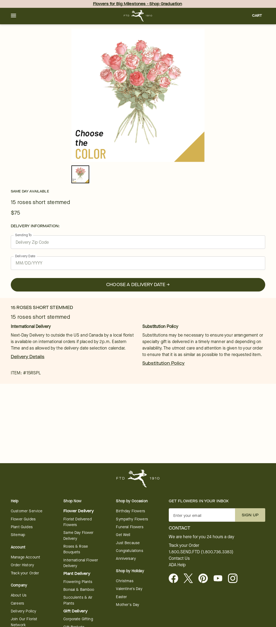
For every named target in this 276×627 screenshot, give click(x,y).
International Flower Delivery (80, 563)
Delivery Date (25, 256)
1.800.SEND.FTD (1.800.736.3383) (201, 552)
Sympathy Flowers (132, 519)
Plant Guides (22, 527)
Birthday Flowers (130, 511)
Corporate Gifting (78, 619)
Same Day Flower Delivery (78, 535)
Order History (22, 565)
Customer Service (26, 511)
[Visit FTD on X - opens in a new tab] (190, 579)
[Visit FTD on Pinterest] (205, 579)
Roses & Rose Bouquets (75, 549)
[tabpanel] (138, 95)
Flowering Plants (77, 581)
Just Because (128, 542)
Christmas (124, 581)
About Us (18, 595)
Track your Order (25, 573)
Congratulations (129, 550)
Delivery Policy (23, 611)
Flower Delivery (78, 511)
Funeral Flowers (129, 527)
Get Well (123, 534)
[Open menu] (13, 15)
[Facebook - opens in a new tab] (175, 579)
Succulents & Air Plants (77, 600)
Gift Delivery (75, 611)
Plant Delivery (76, 573)
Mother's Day (127, 604)
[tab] (138, 95)
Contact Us (179, 558)
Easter (121, 596)
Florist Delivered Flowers (77, 522)
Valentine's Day (129, 588)
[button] (13, 15)
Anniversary (126, 558)
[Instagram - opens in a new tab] (235, 579)
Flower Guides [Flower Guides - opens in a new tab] (23, 519)
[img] (138, 95)
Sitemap (18, 534)
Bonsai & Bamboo (78, 589)
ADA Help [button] (177, 565)
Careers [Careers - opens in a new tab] (17, 603)
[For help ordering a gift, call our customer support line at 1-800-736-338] (138, 16)
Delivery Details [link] (27, 357)
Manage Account (25, 557)
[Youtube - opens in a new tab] (220, 579)
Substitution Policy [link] (163, 363)
